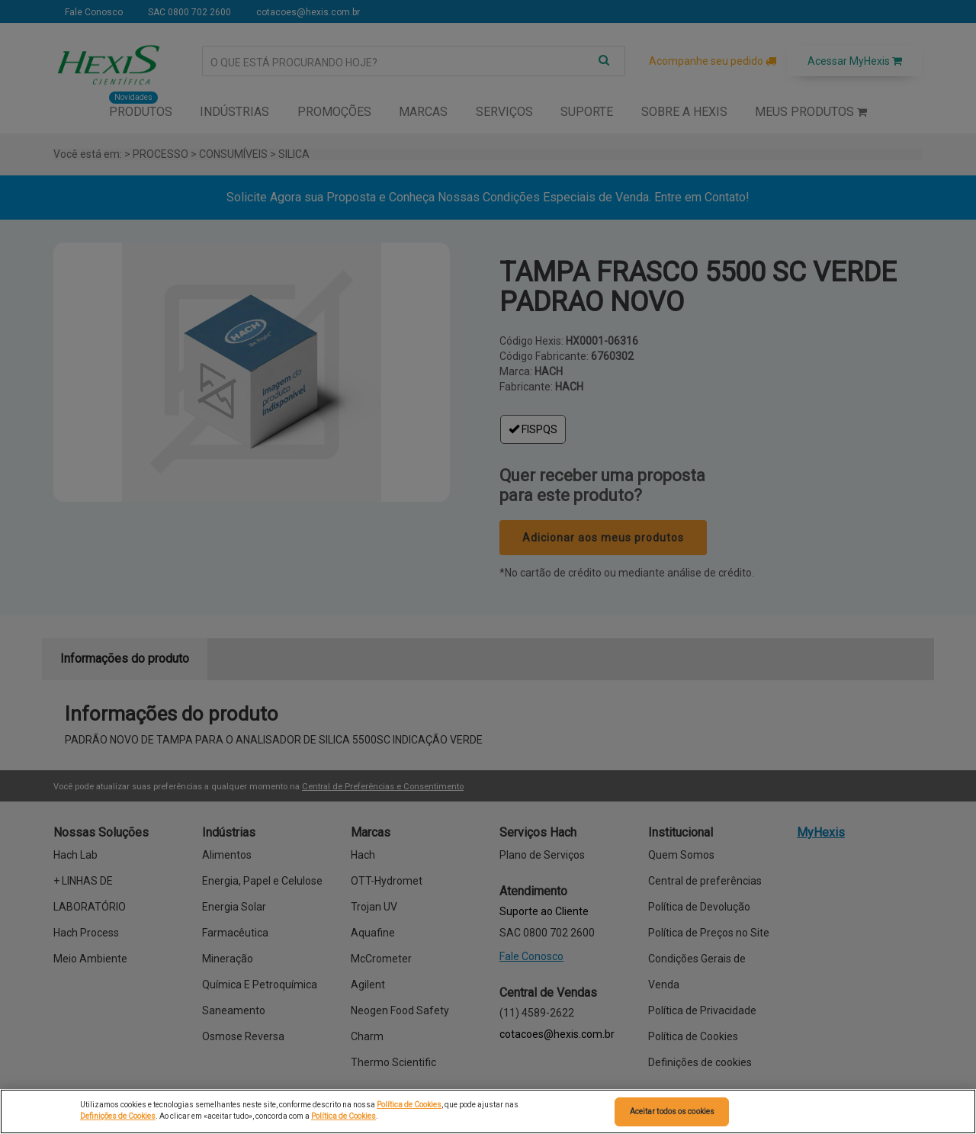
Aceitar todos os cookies (672, 1111)
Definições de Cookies (118, 1116)
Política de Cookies (409, 1104)
